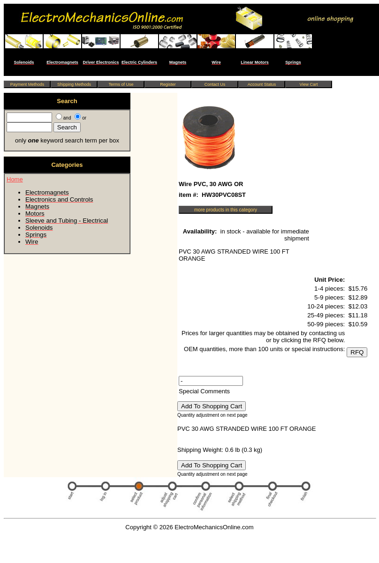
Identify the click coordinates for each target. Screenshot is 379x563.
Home (15, 179)
